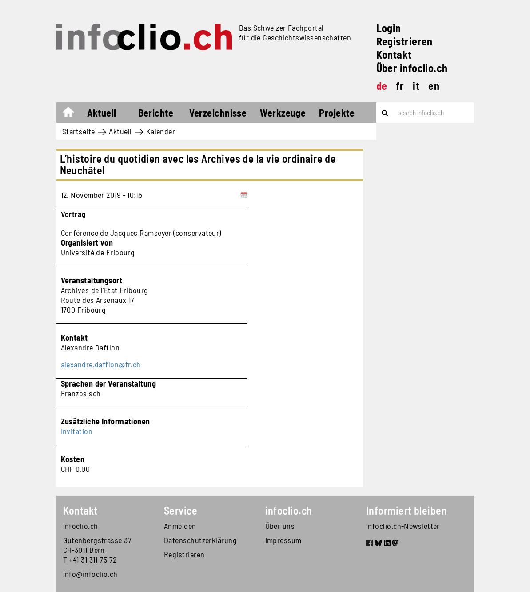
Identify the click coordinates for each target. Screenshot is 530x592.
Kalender (160, 131)
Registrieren (404, 41)
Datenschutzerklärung (200, 540)
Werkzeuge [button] (283, 112)
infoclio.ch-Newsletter (403, 526)
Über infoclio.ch (412, 67)
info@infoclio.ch (90, 574)
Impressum (283, 540)
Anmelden (180, 526)
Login (388, 27)
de (381, 85)
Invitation (77, 431)
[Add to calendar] (243, 195)
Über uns (280, 526)
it (416, 85)
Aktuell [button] (101, 112)
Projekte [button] (337, 112)
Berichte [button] (156, 112)
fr (400, 85)
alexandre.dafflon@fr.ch (101, 364)
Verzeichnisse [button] (218, 112)
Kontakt (394, 54)
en (433, 85)
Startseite (72, 114)
